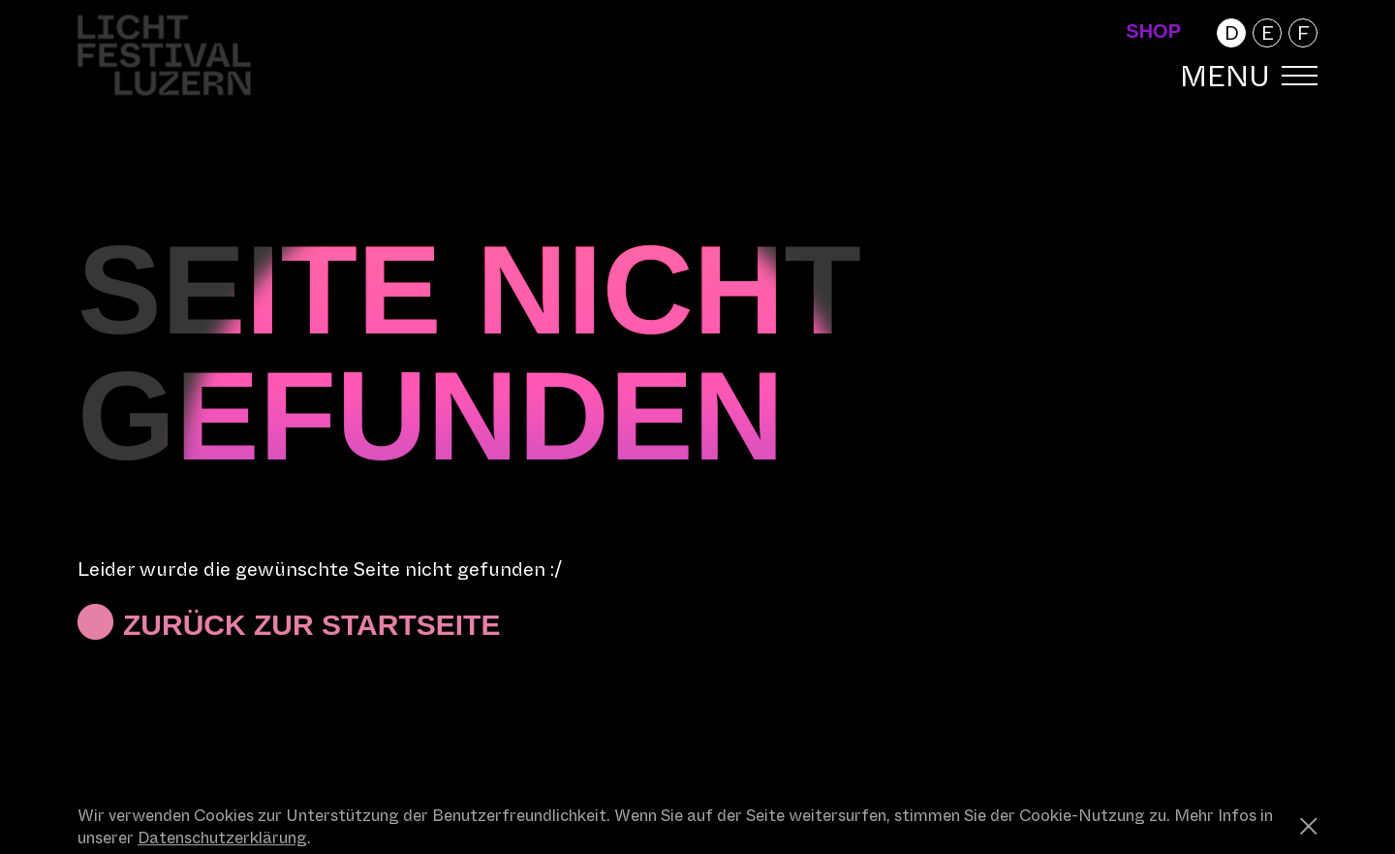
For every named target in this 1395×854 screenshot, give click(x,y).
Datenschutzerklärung (222, 838)
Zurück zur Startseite (311, 625)
